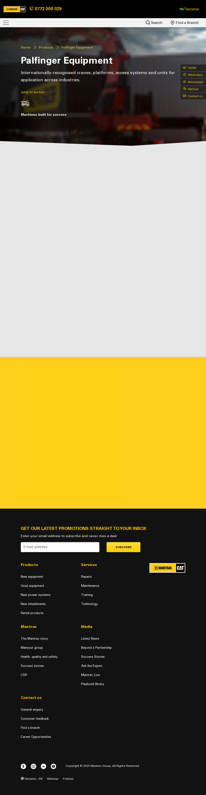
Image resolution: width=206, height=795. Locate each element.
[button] (189, 9)
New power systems (36, 595)
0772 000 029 (45, 8)
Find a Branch (185, 23)
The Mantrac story (34, 638)
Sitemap (52, 778)
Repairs (86, 576)
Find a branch (30, 728)
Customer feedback (35, 718)
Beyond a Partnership (96, 647)
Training (87, 595)
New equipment (32, 576)
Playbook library (92, 684)
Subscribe (124, 547)
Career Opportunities (36, 737)
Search (154, 22)
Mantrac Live (90, 675)
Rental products (32, 613)
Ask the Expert (91, 666)
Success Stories (93, 657)
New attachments (33, 604)
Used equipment (32, 586)
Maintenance (90, 586)
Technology (89, 604)
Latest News (90, 638)
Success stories (32, 666)
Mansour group (32, 647)
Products (46, 47)
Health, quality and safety (39, 657)
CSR (24, 675)
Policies (68, 778)
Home (25, 47)
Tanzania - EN (31, 778)
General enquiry (32, 709)
